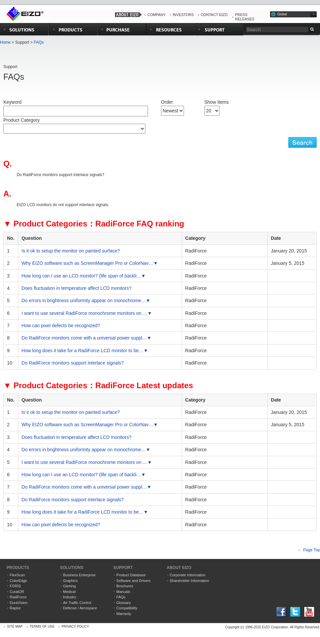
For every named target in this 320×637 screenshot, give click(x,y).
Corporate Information (187, 575)
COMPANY (156, 15)
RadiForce (18, 597)
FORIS (15, 586)
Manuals (123, 592)
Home (5, 42)
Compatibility (126, 608)
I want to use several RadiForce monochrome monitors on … (84, 313)
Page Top (311, 550)
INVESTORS (183, 15)
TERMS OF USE (42, 626)
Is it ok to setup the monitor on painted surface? (71, 250)
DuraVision (19, 603)
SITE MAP (15, 626)
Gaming (69, 586)
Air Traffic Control (77, 603)
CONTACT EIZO (214, 15)
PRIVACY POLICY (75, 626)
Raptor (15, 608)
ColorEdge (18, 581)
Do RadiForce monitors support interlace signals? (73, 363)
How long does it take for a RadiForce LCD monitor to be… (83, 350)
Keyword (12, 102)
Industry (69, 597)
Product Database (131, 575)
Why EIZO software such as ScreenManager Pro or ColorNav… (87, 263)
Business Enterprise (79, 575)
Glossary (123, 603)
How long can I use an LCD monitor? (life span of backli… (81, 275)
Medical (69, 592)
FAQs (39, 42)
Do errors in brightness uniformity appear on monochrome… (84, 300)
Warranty (123, 614)
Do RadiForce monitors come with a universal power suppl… (84, 338)
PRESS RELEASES (244, 17)
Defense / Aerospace (80, 608)
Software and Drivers (133, 581)
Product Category (21, 120)
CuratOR (17, 592)
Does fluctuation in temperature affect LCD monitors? (77, 288)
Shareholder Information (189, 581)
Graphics (70, 581)
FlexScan (17, 575)
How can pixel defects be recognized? (61, 325)
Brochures (124, 586)
